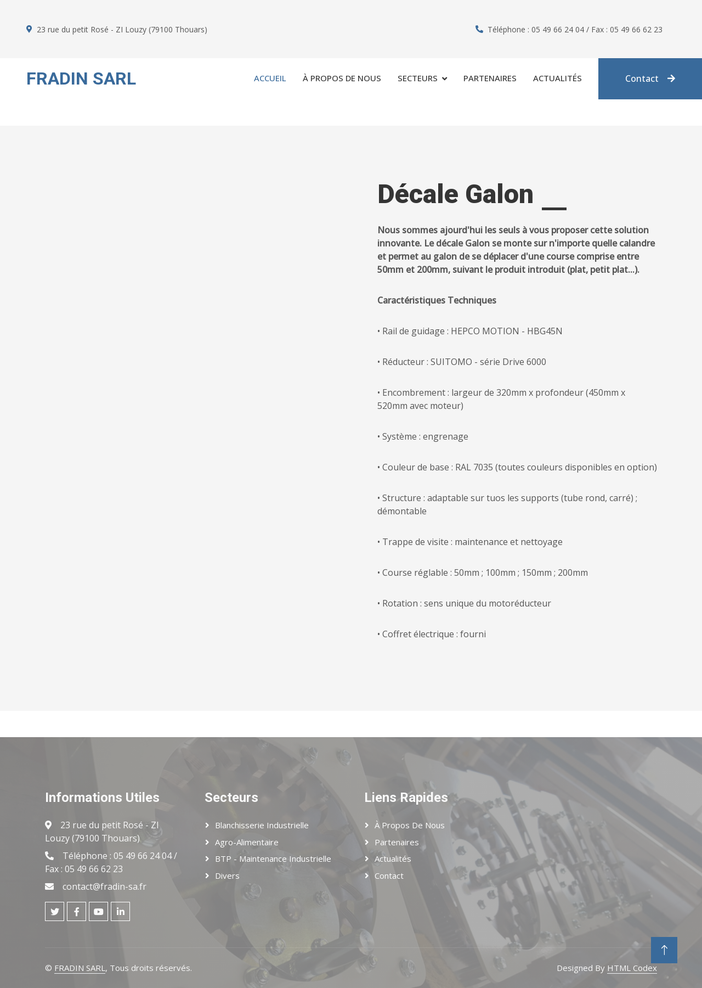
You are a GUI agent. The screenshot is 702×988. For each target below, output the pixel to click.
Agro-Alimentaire (247, 842)
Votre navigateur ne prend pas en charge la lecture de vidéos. (175, 418)
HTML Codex (632, 967)
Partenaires (490, 77)
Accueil (270, 77)
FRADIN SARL (79, 967)
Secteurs (418, 77)
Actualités (557, 77)
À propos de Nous (342, 77)
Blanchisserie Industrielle (262, 824)
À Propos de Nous (410, 824)
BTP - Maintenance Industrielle (273, 858)
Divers (227, 875)
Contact (650, 78)
